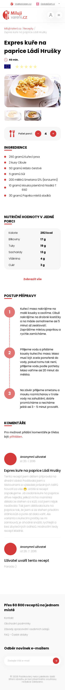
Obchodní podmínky (17, 623)
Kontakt (9, 618)
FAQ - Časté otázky (16, 634)
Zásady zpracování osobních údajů (26, 629)
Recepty (28, 28)
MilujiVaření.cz (12, 28)
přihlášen (16, 437)
